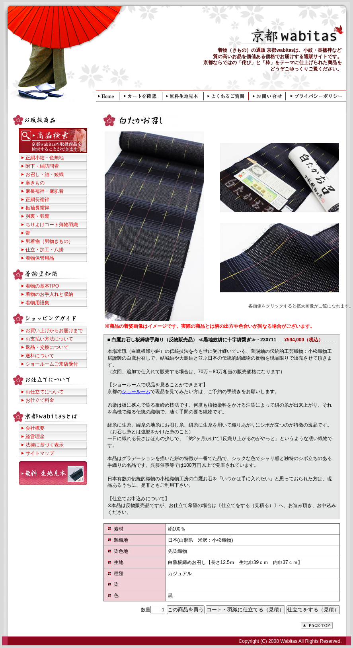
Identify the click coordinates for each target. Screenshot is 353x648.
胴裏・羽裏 (37, 216)
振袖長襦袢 (37, 208)
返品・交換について (46, 347)
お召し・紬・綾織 (44, 174)
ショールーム (136, 391)
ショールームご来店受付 (51, 364)
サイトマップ (39, 453)
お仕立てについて (44, 392)
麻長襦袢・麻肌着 (44, 191)
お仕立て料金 (39, 400)
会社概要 (35, 428)
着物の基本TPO (42, 286)
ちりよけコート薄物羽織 (51, 224)
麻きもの (35, 183)
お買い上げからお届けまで (54, 330)
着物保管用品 (39, 258)
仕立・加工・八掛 (44, 250)
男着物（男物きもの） (49, 241)
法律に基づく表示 (44, 445)
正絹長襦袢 (37, 199)
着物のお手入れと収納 (49, 294)
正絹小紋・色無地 (44, 158)
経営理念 (35, 436)
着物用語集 (37, 302)
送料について (39, 355)
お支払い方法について (49, 339)
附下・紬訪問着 (42, 166)
